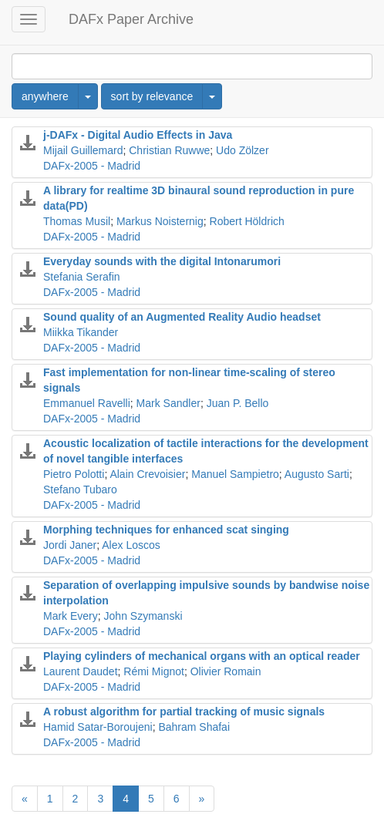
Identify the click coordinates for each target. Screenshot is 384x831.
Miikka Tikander (80, 332)
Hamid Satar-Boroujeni (98, 727)
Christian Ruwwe (169, 150)
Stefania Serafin (81, 277)
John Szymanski (143, 616)
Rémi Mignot (153, 671)
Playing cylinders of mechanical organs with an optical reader (201, 656)
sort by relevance (152, 96)
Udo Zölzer (242, 150)
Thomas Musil (76, 221)
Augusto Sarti (317, 474)
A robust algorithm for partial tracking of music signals (184, 711)
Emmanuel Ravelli (86, 403)
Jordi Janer (69, 545)
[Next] (202, 799)
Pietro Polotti (73, 474)
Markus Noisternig (160, 221)
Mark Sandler (168, 403)
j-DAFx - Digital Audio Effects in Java (137, 135)
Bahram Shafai (194, 727)
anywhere (45, 96)
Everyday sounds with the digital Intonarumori (162, 261)
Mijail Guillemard (83, 150)
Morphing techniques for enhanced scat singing (166, 529)
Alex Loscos (131, 545)
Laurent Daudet (80, 671)
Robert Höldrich (247, 221)
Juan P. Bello (238, 403)
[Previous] (25, 799)
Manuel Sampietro (235, 474)
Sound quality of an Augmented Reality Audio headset (182, 317)
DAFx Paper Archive (131, 19)
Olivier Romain (225, 671)
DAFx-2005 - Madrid (91, 166)
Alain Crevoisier (147, 474)
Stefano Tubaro (80, 489)
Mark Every (70, 616)
